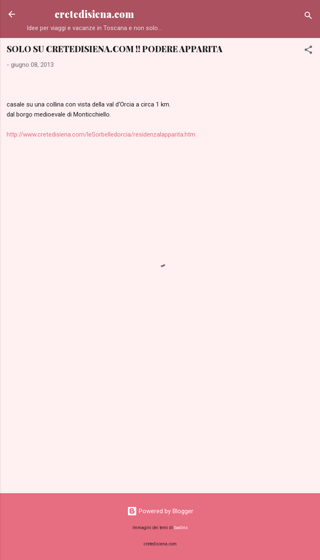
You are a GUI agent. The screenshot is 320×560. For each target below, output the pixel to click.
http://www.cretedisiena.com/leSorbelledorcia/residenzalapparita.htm (101, 134)
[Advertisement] (160, 421)
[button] (308, 51)
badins (181, 527)
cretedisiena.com (94, 14)
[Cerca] (308, 17)
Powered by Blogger (160, 511)
